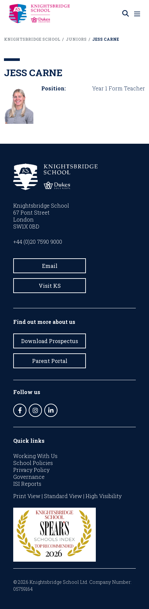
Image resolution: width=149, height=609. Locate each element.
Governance (29, 476)
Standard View (63, 495)
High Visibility (104, 495)
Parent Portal (49, 360)
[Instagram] (35, 410)
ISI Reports (27, 483)
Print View (26, 495)
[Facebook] (19, 410)
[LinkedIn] (50, 410)
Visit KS (50, 285)
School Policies (33, 462)
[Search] (125, 13)
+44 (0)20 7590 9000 (37, 241)
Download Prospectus (49, 340)
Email (49, 265)
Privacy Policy (31, 469)
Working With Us (35, 455)
